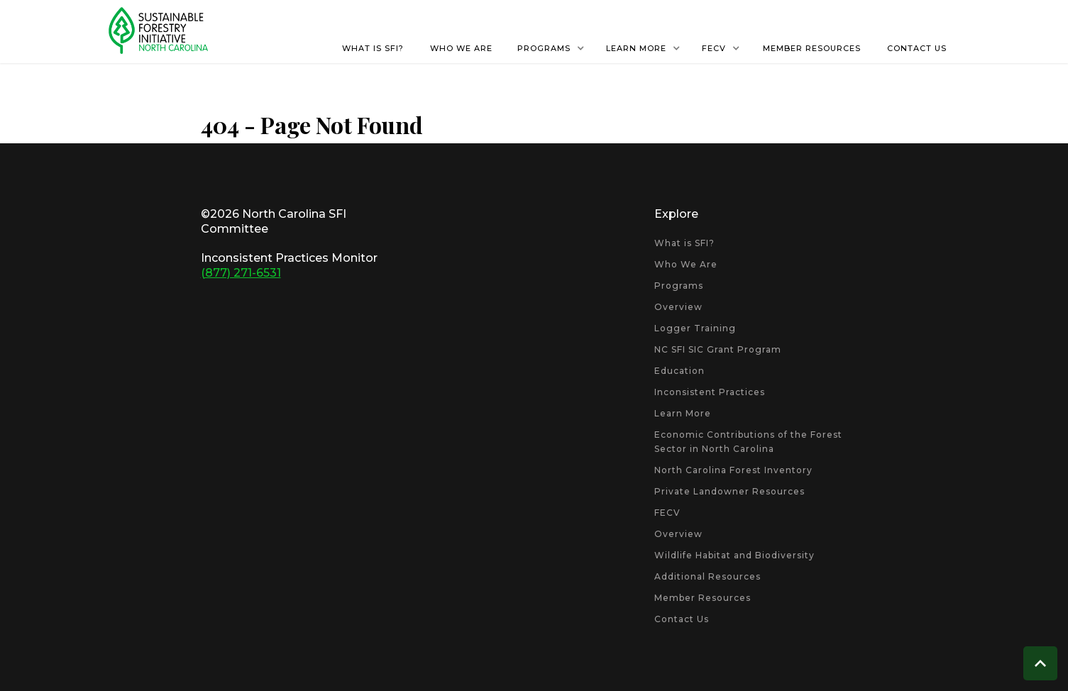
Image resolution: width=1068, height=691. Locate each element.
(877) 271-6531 (241, 273)
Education (679, 370)
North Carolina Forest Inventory (733, 470)
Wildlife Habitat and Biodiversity (734, 555)
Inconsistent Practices (709, 392)
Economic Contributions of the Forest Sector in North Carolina (748, 441)
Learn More (682, 413)
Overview (678, 307)
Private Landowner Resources (729, 491)
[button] (551, 48)
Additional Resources (707, 576)
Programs (678, 285)
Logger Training (695, 328)
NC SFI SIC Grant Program (717, 349)
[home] (158, 30)
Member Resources (702, 597)
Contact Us (681, 619)
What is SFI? (684, 243)
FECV (667, 512)
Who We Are (685, 264)
